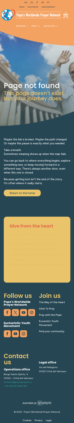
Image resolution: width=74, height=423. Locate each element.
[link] (25, 3)
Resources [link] (33, 7)
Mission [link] (20, 26)
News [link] (22, 7)
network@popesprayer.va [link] (17, 382)
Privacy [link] (39, 420)
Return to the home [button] (22, 193)
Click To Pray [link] (47, 308)
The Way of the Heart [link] (52, 302)
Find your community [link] (51, 331)
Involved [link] (49, 26)
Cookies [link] (27, 420)
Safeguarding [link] (48, 7)
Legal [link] (49, 420)
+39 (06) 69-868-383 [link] (15, 386)
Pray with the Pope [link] (50, 314)
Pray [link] (34, 26)
